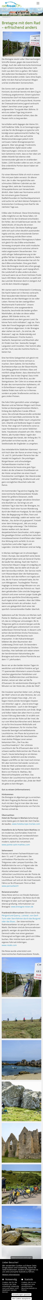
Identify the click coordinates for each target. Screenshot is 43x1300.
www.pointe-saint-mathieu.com (16, 844)
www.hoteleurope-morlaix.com (26, 824)
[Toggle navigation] (38, 3)
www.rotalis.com (9, 945)
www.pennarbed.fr (10, 886)
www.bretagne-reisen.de (22, 906)
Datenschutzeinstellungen (21, 1258)
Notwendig (11, 1279)
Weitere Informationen (11, 1275)
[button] (21, 977)
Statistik (28, 1279)
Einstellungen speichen (21, 1295)
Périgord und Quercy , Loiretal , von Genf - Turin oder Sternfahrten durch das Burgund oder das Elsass (21, 918)
